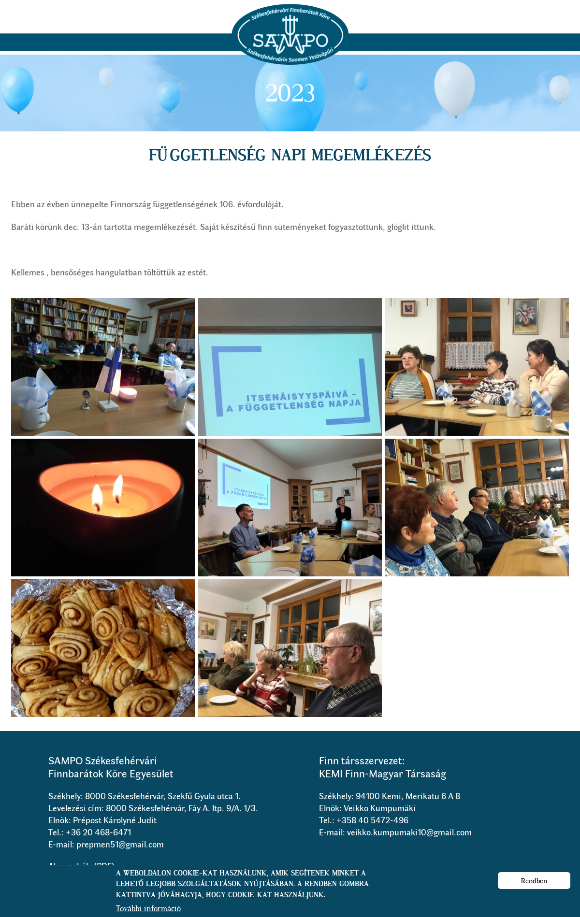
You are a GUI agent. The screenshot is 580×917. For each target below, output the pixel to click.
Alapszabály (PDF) (81, 866)
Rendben (534, 884)
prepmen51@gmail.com (120, 844)
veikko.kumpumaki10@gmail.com (409, 832)
